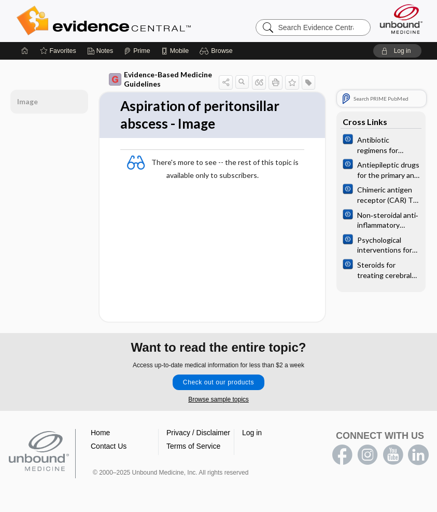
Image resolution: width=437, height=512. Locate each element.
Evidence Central (145, 20)
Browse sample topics (218, 399)
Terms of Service (193, 446)
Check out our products (218, 382)
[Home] (25, 51)
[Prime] (137, 51)
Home (100, 432)
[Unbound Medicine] (401, 19)
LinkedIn (418, 455)
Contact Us (108, 446)
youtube (393, 455)
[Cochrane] (381, 144)
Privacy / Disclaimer (198, 432)
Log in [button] (252, 432)
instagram (367, 455)
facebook (342, 455)
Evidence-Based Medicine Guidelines (160, 79)
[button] (217, 51)
